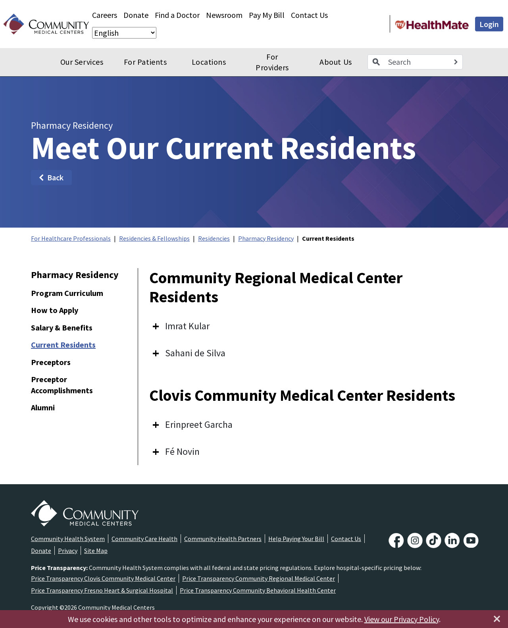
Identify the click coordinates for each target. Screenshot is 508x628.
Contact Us (309, 15)
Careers (104, 15)
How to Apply (54, 310)
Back (51, 177)
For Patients (145, 62)
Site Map (96, 551)
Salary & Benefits (61, 327)
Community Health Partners (223, 539)
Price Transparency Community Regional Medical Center (258, 578)
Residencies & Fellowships (154, 238)
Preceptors (51, 362)
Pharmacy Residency (266, 238)
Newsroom (224, 15)
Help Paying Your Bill (296, 539)
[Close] (497, 619)
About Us (335, 62)
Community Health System (68, 539)
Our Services (81, 62)
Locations (209, 62)
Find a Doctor (177, 15)
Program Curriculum (67, 293)
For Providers (272, 62)
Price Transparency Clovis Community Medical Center (103, 578)
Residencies (214, 238)
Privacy (67, 551)
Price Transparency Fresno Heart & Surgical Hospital (102, 590)
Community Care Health (144, 539)
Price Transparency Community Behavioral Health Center (258, 590)
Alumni (43, 407)
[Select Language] (124, 33)
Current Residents (63, 345)
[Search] (455, 62)
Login (489, 24)
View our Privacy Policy (401, 619)
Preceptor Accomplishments (62, 384)
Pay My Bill (267, 15)
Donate (135, 15)
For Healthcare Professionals (71, 238)
